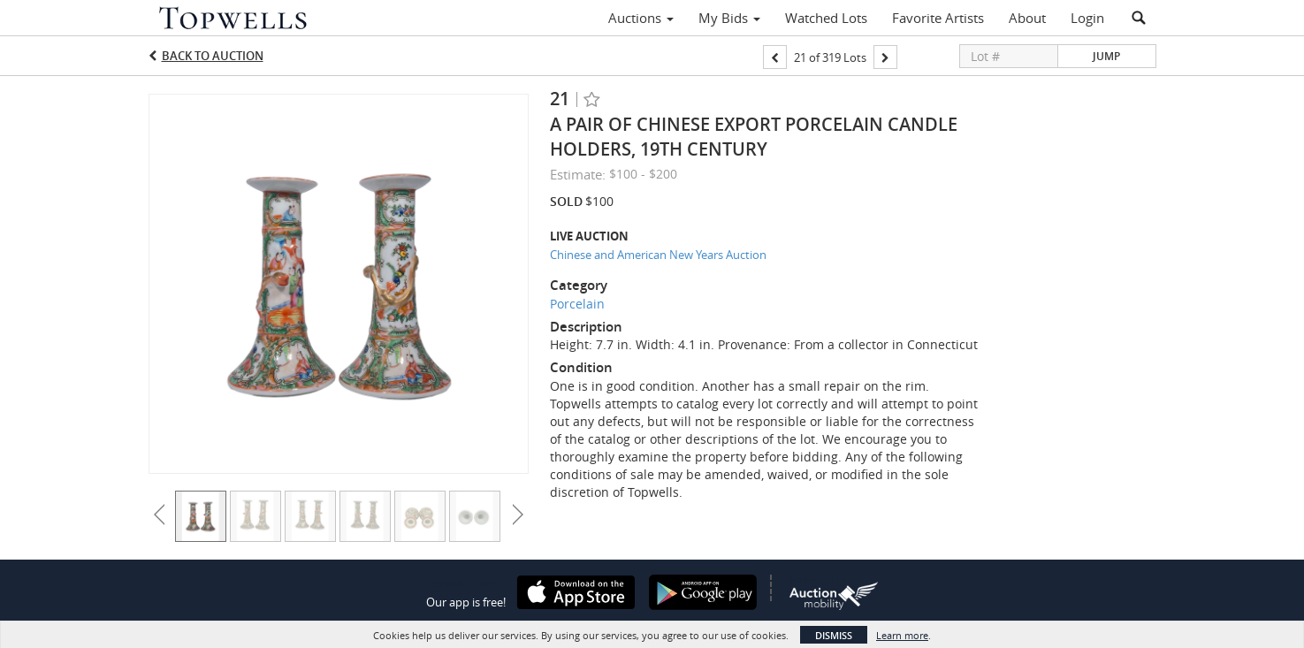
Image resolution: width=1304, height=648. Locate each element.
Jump (1106, 56)
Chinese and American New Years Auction (658, 255)
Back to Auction (212, 56)
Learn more (902, 635)
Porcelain (577, 303)
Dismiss (833, 635)
